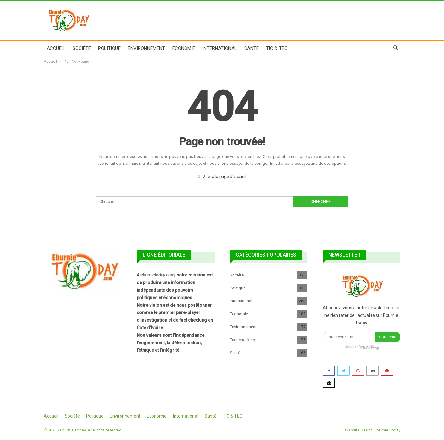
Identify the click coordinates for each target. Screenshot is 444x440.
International (219, 48)
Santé (251, 48)
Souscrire (387, 337)
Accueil (56, 48)
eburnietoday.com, (157, 274)
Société (82, 48)
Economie (183, 48)
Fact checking (242, 339)
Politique (109, 48)
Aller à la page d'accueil (222, 176)
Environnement (146, 48)
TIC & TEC (276, 48)
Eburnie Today (387, 430)
